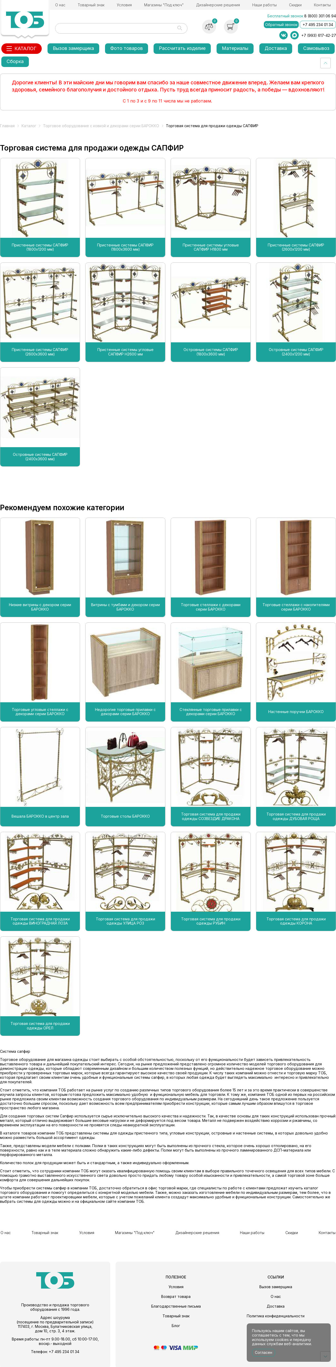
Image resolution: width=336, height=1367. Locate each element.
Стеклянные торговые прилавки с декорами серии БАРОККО (211, 712)
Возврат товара (176, 1295)
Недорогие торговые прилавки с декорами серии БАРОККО (125, 712)
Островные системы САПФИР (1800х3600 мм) (210, 352)
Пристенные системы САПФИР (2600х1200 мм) (296, 247)
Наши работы (264, 5)
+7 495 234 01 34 (318, 24)
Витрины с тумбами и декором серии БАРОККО (125, 607)
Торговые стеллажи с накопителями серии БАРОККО (296, 607)
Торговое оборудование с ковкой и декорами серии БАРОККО (101, 125)
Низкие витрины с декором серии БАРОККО (40, 607)
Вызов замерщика (73, 48)
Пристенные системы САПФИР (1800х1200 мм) (40, 247)
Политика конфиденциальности (275, 1315)
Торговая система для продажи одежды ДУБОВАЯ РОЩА (296, 816)
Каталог (29, 125)
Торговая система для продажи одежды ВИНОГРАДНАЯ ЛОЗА (40, 921)
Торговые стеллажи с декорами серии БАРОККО (210, 607)
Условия (124, 5)
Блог (176, 1324)
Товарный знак (91, 5)
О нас (60, 5)
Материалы (235, 48)
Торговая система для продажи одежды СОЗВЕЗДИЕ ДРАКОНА (210, 816)
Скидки (295, 5)
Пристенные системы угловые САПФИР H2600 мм (125, 352)
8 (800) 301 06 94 (320, 16)
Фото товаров (126, 48)
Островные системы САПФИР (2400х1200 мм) (296, 352)
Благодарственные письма (176, 1305)
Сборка (15, 61)
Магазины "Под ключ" (164, 5)
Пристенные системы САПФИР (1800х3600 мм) (125, 247)
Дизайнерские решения (218, 5)
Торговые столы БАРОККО (125, 816)
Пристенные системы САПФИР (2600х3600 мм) (40, 352)
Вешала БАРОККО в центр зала (40, 816)
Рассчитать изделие (182, 48)
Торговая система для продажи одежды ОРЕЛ (40, 1026)
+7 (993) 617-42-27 (318, 35)
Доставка (276, 48)
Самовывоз (316, 48)
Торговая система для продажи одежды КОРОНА (296, 921)
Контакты (322, 5)
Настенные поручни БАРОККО (296, 712)
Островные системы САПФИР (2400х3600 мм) (40, 456)
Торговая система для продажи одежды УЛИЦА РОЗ (125, 921)
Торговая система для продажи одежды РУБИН (210, 921)
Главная (7, 125)
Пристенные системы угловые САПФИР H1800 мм (211, 247)
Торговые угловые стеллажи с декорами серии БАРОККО (40, 712)
